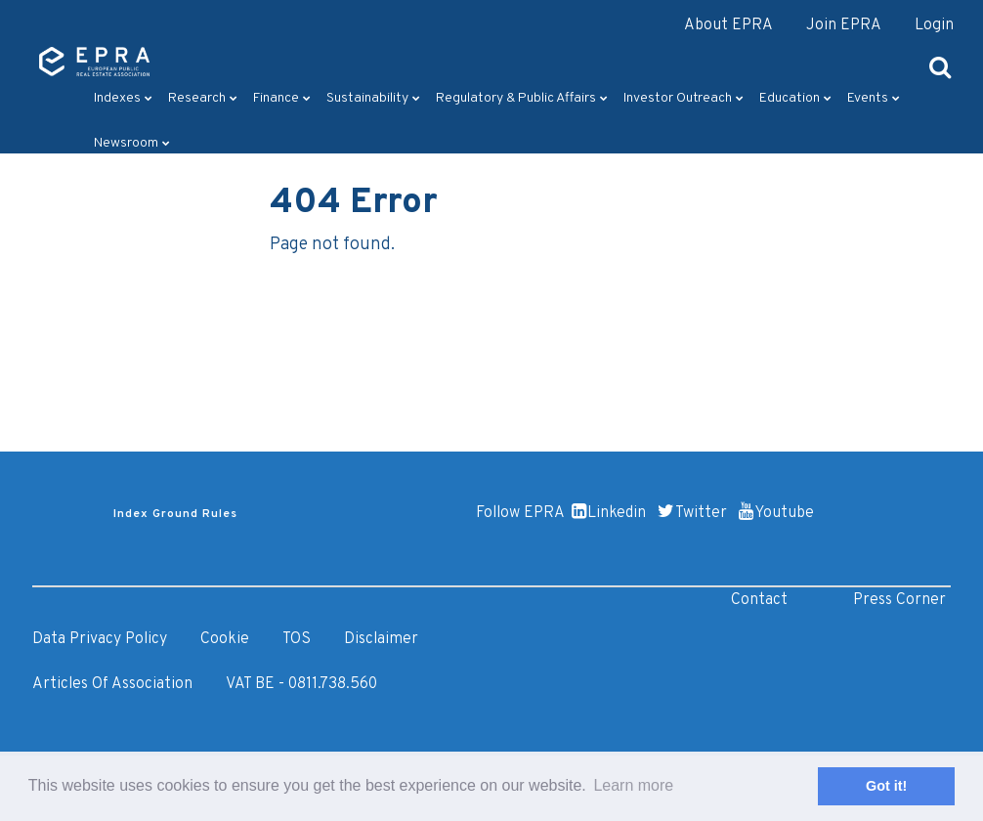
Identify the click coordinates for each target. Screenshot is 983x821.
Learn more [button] (633, 785)
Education (795, 98)
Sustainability (373, 98)
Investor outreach (683, 98)
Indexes (123, 98)
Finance (282, 98)
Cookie (224, 639)
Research (202, 98)
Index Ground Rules (175, 514)
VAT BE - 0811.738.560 (301, 684)
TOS (296, 639)
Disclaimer (381, 639)
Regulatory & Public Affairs (522, 98)
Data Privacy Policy (99, 639)
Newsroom (132, 143)
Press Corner (899, 600)
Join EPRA (843, 25)
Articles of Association (112, 684)
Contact (759, 600)
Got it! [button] (886, 786)
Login (934, 25)
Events (873, 98)
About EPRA (728, 25)
